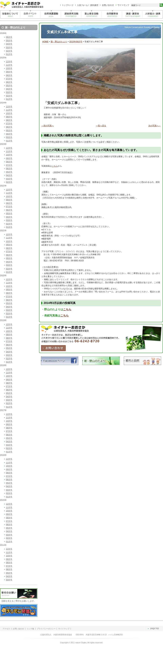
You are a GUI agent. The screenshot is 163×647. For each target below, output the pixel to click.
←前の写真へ (47, 125)
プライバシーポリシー (46, 629)
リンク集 (30, 629)
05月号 (9, 40)
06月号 (9, 37)
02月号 (9, 51)
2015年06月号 (75, 41)
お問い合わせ (18, 629)
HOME (45, 41)
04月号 (9, 44)
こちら (55, 166)
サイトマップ (63, 629)
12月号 (9, 61)
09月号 (9, 72)
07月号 (9, 79)
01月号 (9, 54)
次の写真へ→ (154, 125)
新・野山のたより (59, 41)
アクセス (6, 629)
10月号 (9, 68)
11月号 (9, 65)
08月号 (9, 75)
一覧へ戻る (101, 125)
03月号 (9, 47)
